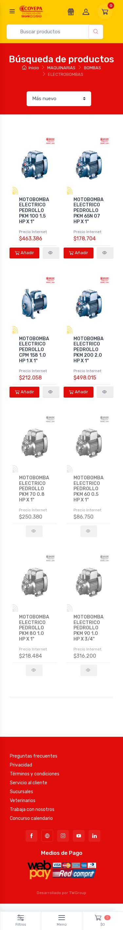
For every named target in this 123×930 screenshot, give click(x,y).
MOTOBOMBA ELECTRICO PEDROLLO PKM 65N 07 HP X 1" (88, 211)
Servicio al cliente (28, 783)
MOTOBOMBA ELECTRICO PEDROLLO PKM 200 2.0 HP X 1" (88, 350)
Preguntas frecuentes (33, 756)
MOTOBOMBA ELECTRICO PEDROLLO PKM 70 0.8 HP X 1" (34, 489)
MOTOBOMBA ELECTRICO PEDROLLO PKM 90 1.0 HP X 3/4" (88, 628)
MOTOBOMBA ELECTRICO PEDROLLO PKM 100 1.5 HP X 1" (34, 211)
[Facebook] (31, 836)
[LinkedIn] (94, 836)
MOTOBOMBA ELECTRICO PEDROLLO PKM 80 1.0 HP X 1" (34, 628)
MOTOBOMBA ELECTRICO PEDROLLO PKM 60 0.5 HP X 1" (88, 489)
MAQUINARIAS (61, 67)
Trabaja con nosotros (32, 809)
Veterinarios (22, 800)
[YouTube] (79, 836)
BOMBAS (92, 67)
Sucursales (21, 792)
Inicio (30, 67)
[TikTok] (47, 836)
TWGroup (77, 892)
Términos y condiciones (34, 774)
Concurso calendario (31, 818)
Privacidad (21, 765)
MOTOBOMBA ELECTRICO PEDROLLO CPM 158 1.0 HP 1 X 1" (34, 350)
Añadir (24, 252)
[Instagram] (63, 836)
